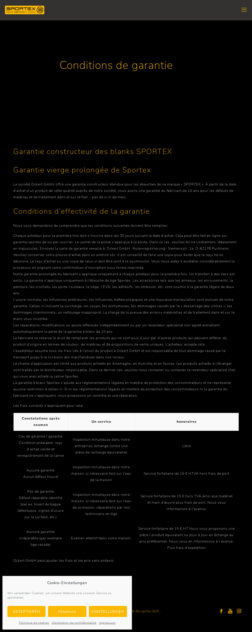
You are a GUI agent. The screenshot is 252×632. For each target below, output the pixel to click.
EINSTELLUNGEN (108, 611)
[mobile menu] (244, 10)
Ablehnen (67, 611)
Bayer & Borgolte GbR (140, 611)
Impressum (107, 623)
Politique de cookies (34, 623)
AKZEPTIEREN (26, 611)
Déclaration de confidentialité (74, 623)
